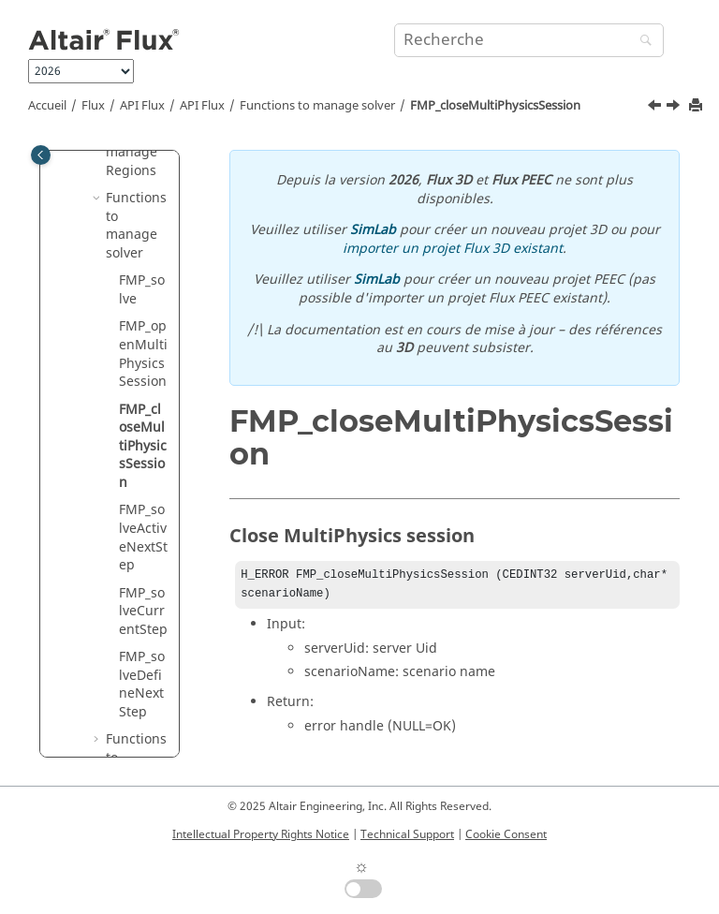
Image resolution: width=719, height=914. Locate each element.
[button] (98, 198)
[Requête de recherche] (529, 40)
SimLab (373, 230)
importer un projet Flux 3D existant (453, 248)
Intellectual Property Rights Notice (260, 834)
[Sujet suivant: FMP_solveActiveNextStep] (675, 107)
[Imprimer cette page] (697, 106)
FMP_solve (142, 290)
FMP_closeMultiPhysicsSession (495, 105)
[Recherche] (641, 41)
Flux (93, 105)
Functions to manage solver (317, 105)
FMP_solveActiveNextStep (143, 537)
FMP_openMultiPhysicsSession (143, 354)
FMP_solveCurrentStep (143, 611)
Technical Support (407, 834)
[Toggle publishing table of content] (41, 155)
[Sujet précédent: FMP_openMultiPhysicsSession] (656, 107)
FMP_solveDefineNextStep (142, 684)
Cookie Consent (506, 834)
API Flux (142, 105)
